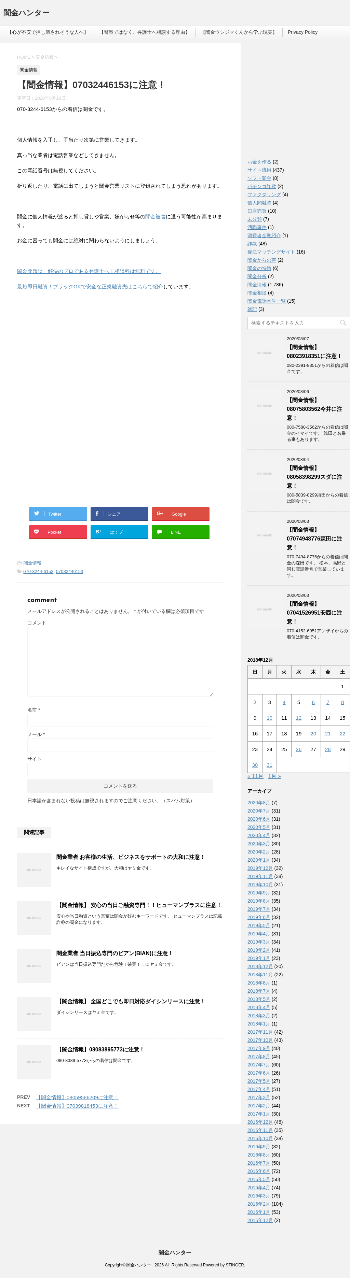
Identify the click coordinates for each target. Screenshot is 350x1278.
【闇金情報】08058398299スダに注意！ (314, 477)
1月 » (274, 776)
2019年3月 (258, 942)
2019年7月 (258, 909)
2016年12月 (260, 1122)
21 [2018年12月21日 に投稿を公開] (328, 733)
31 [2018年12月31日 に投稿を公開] (269, 765)
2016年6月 (258, 1171)
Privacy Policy (303, 32)
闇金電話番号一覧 (266, 301)
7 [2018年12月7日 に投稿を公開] (327, 702)
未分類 (254, 219)
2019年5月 (258, 925)
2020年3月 (258, 843)
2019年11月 (260, 876)
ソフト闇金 (259, 178)
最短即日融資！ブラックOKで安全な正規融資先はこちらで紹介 (90, 286)
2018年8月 (258, 983)
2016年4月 (258, 1187)
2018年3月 (258, 1015)
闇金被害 (155, 216)
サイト (34, 759)
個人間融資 (259, 202)
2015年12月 (260, 1220)
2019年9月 (258, 892)
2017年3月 (258, 1097)
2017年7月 (258, 1064)
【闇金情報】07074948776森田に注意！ (314, 538)
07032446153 (69, 571)
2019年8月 (258, 901)
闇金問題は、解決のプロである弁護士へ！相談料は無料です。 (89, 271)
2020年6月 (258, 819)
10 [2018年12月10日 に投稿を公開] (269, 718)
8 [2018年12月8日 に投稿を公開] (342, 702)
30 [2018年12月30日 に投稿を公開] (255, 765)
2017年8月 (258, 1056)
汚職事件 (257, 227)
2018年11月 (260, 974)
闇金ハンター (26, 13)
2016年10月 (260, 1138)
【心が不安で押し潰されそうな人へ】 (48, 32)
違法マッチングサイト (271, 252)
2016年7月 (258, 1163)
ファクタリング (264, 194)
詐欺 (252, 243)
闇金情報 (32, 562)
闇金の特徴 (259, 268)
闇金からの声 (261, 260)
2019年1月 (258, 958)
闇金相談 (257, 293)
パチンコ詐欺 (261, 186)
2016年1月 (258, 1212)
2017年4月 (258, 1089)
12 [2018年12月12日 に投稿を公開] (299, 718)
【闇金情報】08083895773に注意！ (100, 1049)
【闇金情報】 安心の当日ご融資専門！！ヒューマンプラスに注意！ (139, 905)
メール (36, 734)
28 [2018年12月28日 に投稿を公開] (328, 749)
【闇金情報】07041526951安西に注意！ (314, 612)
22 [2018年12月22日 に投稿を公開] (343, 733)
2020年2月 (258, 852)
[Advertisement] (68, 340)
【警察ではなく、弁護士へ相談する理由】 (144, 32)
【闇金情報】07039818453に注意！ (77, 1106)
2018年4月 (258, 1007)
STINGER (235, 1265)
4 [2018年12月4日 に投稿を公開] (284, 702)
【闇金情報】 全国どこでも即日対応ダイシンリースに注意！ (130, 1001)
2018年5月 (258, 999)
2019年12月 (260, 868)
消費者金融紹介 (264, 235)
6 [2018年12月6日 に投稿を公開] (313, 702)
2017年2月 (258, 1105)
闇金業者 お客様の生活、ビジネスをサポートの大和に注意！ (130, 857)
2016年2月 (258, 1204)
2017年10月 (260, 1040)
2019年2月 (258, 950)
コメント (36, 623)
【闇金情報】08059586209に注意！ (77, 1097)
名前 (33, 710)
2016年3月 (258, 1195)
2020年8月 (258, 802)
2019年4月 (258, 933)
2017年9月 (258, 1048)
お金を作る (259, 161)
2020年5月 (258, 827)
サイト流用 (259, 170)
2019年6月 (258, 917)
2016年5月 (258, 1179)
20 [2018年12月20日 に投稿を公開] (313, 733)
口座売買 (257, 211)
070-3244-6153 (38, 571)
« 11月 (255, 776)
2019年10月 (260, 884)
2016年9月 (258, 1146)
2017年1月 (258, 1114)
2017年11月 (260, 1032)
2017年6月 (258, 1073)
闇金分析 (257, 276)
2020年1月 (258, 860)
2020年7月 (258, 811)
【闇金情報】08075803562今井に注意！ (314, 409)
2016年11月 (260, 1130)
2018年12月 (260, 966)
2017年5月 (258, 1081)
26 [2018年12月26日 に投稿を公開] (299, 749)
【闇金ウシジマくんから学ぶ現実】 (239, 32)
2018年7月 (258, 991)
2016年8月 (258, 1155)
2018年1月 (258, 1023)
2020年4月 (258, 835)
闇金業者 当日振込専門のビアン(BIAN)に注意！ (114, 953)
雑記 (252, 309)
